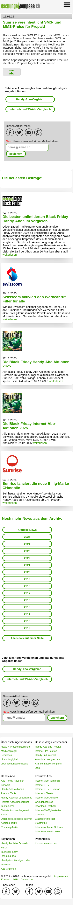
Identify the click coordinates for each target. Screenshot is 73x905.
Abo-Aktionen (8, 868)
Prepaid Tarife (8, 793)
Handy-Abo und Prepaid (48, 746)
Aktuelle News (27, 529)
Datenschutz (27, 879)
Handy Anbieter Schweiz (14, 843)
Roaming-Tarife (9, 827)
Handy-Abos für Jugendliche (16, 797)
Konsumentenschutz (46, 843)
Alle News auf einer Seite (27, 638)
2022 (27, 558)
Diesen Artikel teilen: (18, 126)
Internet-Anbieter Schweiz (49, 827)
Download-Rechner (45, 806)
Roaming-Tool (8, 855)
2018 (27, 586)
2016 (27, 600)
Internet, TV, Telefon (46, 751)
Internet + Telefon (44, 793)
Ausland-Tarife (9, 822)
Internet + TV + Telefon (47, 789)
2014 (27, 614)
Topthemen (8, 838)
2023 (27, 551)
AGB (15, 879)
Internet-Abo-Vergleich (47, 780)
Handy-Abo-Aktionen (12, 789)
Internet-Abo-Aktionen (47, 797)
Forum (4, 847)
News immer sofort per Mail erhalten (32, 141)
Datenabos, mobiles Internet (16, 818)
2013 (27, 621)
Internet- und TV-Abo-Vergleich (30, 109)
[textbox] (27, 147)
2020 (27, 572)
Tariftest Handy (9, 851)
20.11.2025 (10, 293)
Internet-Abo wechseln (47, 831)
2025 (27, 536)
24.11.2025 (10, 213)
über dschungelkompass (14, 763)
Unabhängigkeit (9, 759)
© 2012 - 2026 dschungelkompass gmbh (26, 876)
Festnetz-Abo (43, 776)
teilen (29, 885)
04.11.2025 (10, 479)
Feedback (6, 755)
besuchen (9, 885)
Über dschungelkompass (16, 742)
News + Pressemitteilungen (16, 746)
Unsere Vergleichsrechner (51, 742)
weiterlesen (10, 254)
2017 (27, 593)
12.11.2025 (10, 358)
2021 (27, 565)
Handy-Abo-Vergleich (30, 99)
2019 (27, 579)
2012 (27, 628)
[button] (12, 72)
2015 (27, 607)
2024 (27, 544)
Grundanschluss (44, 801)
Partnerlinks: (42, 838)
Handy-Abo (8, 776)
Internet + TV (42, 785)
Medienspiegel (9, 751)
